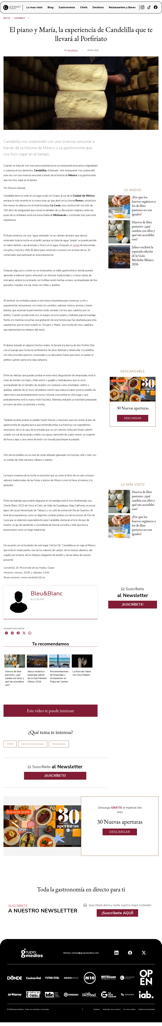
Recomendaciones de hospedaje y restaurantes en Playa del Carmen (59, 676)
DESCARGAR (132, 418)
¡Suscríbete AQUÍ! (117, 913)
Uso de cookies (129, 1009)
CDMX (10, 743)
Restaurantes (59, 743)
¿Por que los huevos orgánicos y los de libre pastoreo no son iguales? (144, 205)
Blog (50, 7)
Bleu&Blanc (73, 50)
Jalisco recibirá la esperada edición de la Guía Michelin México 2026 (37, 676)
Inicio (9, 18)
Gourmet (21, 18)
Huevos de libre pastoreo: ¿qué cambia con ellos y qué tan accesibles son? (14, 678)
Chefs (83, 7)
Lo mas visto (34, 7)
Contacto (96, 1009)
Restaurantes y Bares (122, 7)
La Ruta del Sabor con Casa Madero (82, 673)
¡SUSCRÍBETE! (55, 775)
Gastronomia (67, 7)
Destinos (98, 7)
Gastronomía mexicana (32, 743)
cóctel (76, 245)
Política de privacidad (146, 1009)
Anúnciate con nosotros (112, 1009)
